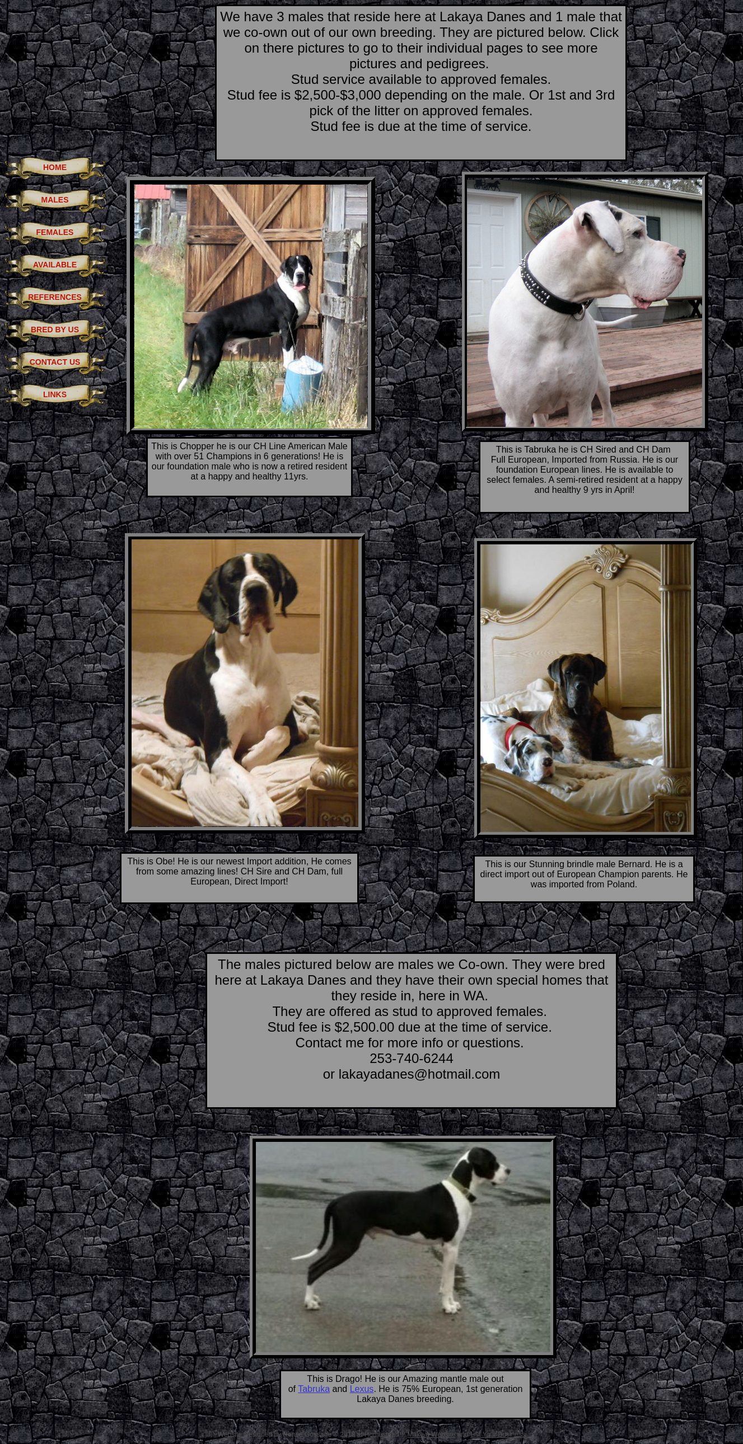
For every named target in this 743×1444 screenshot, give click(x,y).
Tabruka (314, 1389)
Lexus (362, 1389)
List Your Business (497, 1434)
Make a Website (432, 1434)
